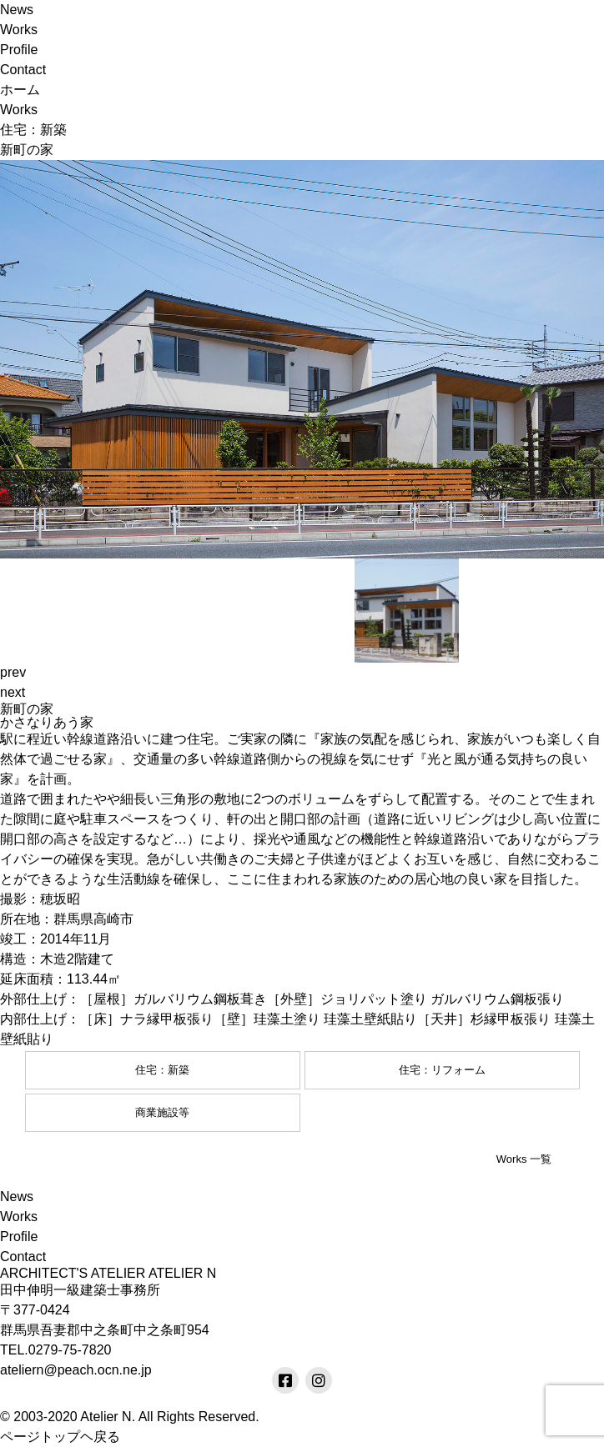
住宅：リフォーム (442, 1070)
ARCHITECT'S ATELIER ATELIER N (108, 1273)
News (16, 10)
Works (19, 30)
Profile (19, 50)
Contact (23, 70)
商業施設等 (162, 1112)
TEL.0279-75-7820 (55, 1350)
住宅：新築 (162, 1070)
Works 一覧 (523, 1159)
